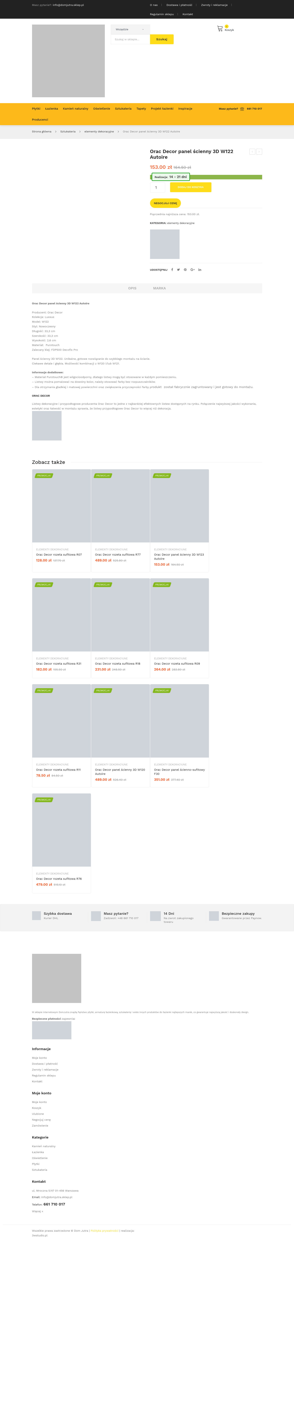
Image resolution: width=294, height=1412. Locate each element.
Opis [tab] (132, 458)
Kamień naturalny (44, 1316)
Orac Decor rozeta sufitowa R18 (117, 834)
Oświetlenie (40, 1328)
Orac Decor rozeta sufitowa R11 (58, 940)
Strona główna (42, 131)
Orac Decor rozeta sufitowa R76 (59, 1049)
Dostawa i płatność (180, 4)
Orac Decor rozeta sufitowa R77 (118, 725)
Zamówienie (40, 1295)
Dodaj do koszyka (191, 187)
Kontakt (187, 14)
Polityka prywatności (104, 1400)
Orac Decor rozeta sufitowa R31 (58, 834)
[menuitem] (36, 108)
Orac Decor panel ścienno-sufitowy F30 (179, 942)
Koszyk (36, 1278)
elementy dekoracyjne (99, 131)
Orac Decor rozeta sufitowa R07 (59, 725)
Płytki (36, 1334)
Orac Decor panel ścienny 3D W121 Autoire (252, 152)
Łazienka (38, 1322)
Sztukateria (68, 131)
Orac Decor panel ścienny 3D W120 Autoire (120, 942)
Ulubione (38, 1283)
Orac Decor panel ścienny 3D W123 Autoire (259, 152)
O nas (154, 4)
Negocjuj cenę (165, 203)
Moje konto (39, 1227)
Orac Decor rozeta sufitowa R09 (177, 834)
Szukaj (162, 39)
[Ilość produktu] (157, 187)
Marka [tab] (159, 458)
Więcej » (37, 1381)
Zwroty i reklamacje (214, 4)
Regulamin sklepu (162, 14)
